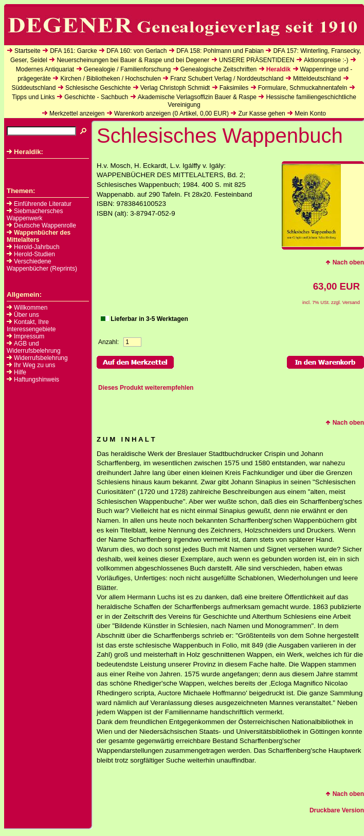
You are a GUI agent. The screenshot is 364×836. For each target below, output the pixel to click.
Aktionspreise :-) (326, 60)
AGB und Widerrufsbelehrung (34, 347)
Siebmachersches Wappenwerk (35, 214)
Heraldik (278, 69)
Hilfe (20, 372)
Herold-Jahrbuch (33, 247)
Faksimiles (234, 87)
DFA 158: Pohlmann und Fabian (220, 50)
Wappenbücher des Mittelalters (38, 236)
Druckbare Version (337, 810)
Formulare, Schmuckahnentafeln (302, 87)
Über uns (26, 314)
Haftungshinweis (36, 379)
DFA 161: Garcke (73, 50)
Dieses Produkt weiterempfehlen (145, 387)
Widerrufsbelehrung (41, 358)
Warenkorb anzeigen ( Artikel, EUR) (171, 113)
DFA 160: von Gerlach (136, 50)
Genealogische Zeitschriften (218, 69)
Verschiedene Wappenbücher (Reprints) (42, 265)
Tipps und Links (33, 97)
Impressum (29, 336)
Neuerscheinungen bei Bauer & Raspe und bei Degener (133, 60)
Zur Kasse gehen (261, 113)
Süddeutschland (33, 87)
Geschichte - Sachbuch (96, 97)
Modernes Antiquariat (45, 69)
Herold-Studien (31, 254)
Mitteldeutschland (317, 78)
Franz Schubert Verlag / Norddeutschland (226, 78)
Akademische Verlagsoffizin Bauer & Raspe (197, 97)
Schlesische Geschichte (98, 87)
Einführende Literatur (39, 203)
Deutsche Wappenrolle (41, 225)
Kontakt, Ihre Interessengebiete (31, 325)
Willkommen (30, 307)
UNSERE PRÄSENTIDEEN (257, 60)
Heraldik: (25, 152)
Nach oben (344, 262)
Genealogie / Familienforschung (127, 69)
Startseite (27, 50)
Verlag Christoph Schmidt (175, 87)
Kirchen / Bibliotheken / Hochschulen (110, 78)
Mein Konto (310, 113)
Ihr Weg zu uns (34, 365)
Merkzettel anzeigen (76, 113)
